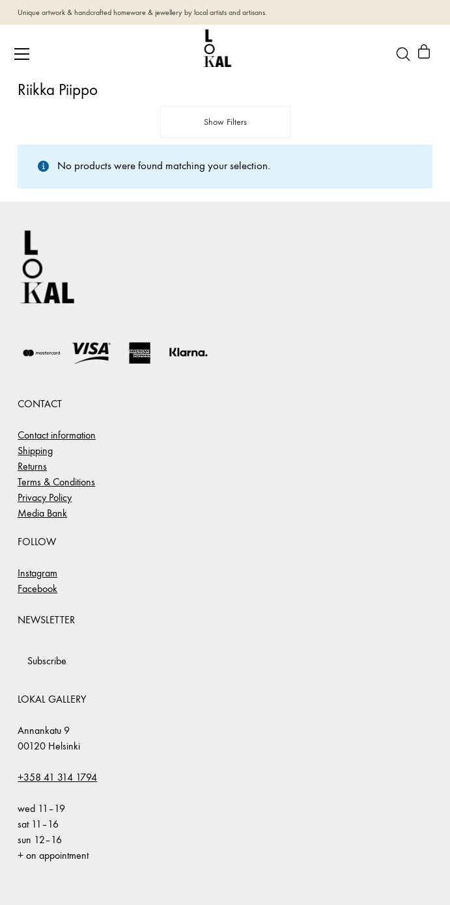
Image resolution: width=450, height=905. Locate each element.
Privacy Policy (45, 497)
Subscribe (46, 661)
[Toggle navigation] (22, 54)
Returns (32, 466)
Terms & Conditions (56, 482)
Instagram (37, 573)
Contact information (57, 435)
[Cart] (424, 54)
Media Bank (42, 513)
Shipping (35, 450)
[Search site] (403, 54)
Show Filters (225, 122)
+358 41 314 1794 (57, 777)
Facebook (37, 588)
